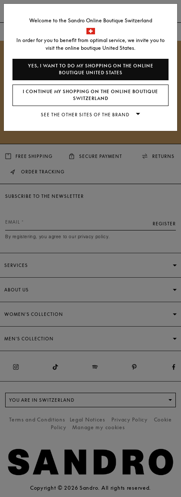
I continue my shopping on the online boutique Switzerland (90, 95)
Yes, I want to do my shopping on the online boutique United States (90, 69)
